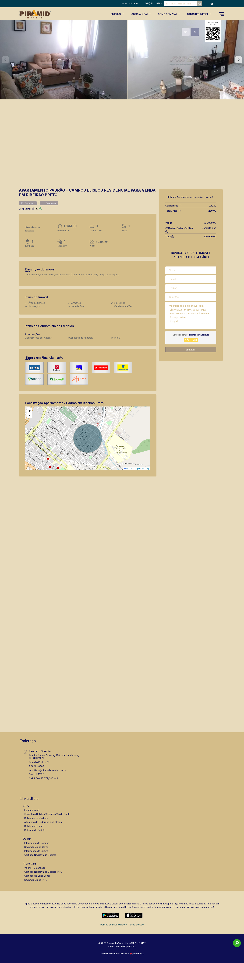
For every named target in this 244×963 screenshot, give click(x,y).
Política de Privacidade (112, 924)
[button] (211, 3)
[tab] (186, 32)
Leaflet (128, 469)
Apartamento (33, 190)
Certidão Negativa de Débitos (40, 855)
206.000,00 (210, 222)
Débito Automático (34, 826)
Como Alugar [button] (140, 14)
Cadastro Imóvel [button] (198, 14)
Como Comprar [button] (168, 14)
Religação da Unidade (36, 818)
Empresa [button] (116, 14)
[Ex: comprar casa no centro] (180, 3)
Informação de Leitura (36, 851)
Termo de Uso (136, 924)
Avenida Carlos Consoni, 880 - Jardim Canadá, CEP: (54, 756)
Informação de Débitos (36, 843)
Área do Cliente (130, 3)
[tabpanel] (122, 59)
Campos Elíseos (86, 190)
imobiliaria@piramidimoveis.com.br (47, 770)
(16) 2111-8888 (36, 766)
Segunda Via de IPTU (35, 880)
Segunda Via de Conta (36, 847)
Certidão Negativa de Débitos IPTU (43, 871)
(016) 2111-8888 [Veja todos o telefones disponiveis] (153, 3)
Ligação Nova (31, 810)
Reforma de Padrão (34, 830)
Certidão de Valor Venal (37, 875)
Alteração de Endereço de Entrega (43, 822)
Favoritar (27, 203)
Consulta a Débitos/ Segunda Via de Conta (47, 814)
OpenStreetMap (142, 469)
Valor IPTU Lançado (35, 867)
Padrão (57, 190)
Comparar (49, 203)
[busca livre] (199, 3)
